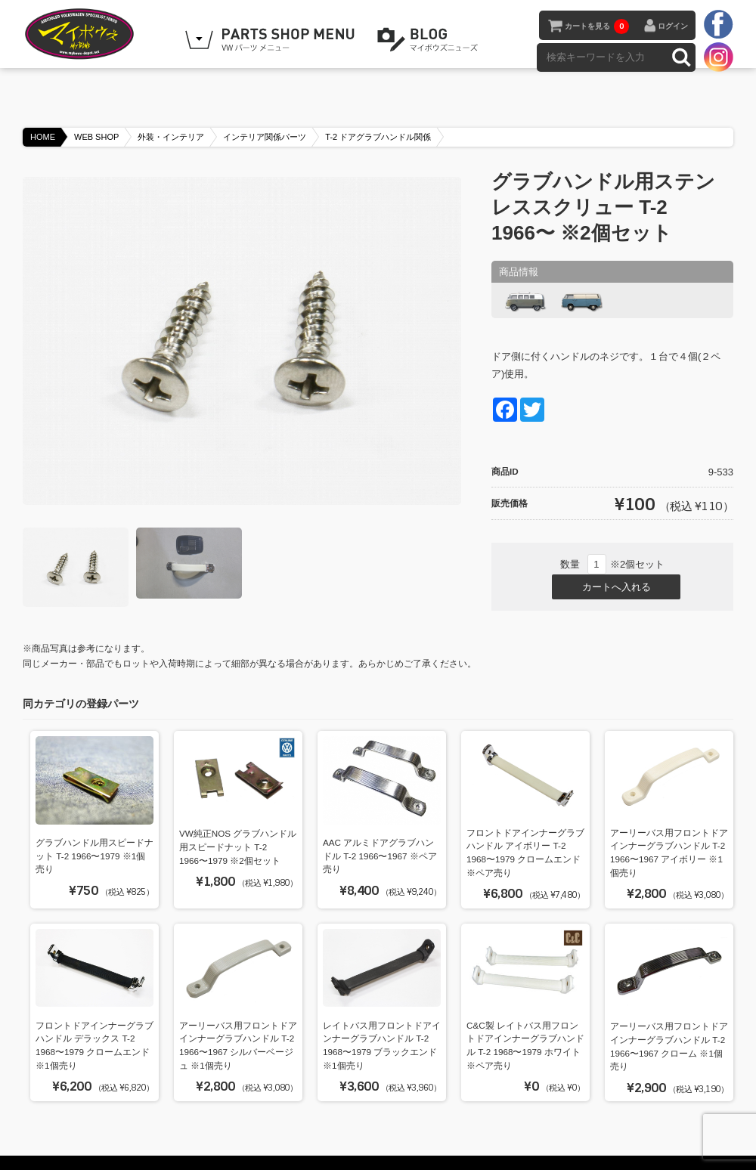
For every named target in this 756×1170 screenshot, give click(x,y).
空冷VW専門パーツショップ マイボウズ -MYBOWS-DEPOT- (98, 34)
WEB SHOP (96, 123)
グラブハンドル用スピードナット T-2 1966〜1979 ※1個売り (94, 842)
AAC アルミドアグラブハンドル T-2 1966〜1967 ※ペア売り (380, 843)
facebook (718, 25)
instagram (718, 57)
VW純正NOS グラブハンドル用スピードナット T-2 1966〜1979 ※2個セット (237, 834)
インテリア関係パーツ (264, 123)
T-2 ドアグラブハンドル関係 (378, 123)
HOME (42, 123)
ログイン (673, 26)
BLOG (430, 40)
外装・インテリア (171, 123)
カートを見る (597, 26)
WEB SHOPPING (272, 40)
